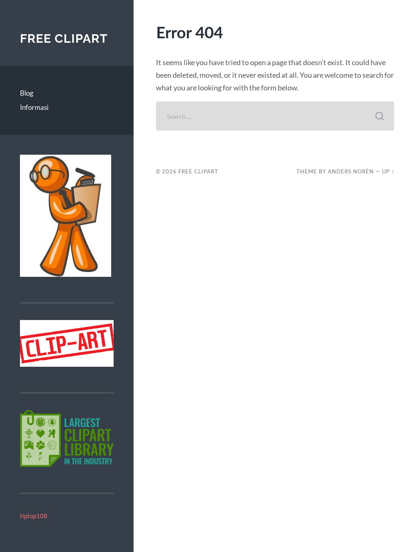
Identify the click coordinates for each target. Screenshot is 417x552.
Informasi (34, 107)
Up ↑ (388, 171)
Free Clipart (64, 38)
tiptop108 (33, 515)
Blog (26, 93)
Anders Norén (351, 171)
